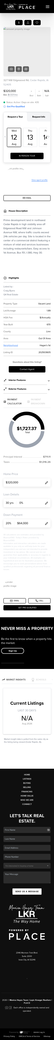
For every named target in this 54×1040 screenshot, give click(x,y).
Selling (27, 787)
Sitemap (47, 1036)
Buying (27, 783)
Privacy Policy (9, 1036)
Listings (27, 779)
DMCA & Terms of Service (29, 1036)
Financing (26, 791)
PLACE (27, 1003)
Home (27, 774)
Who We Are (26, 800)
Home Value (27, 796)
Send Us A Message (27, 891)
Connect (27, 804)
